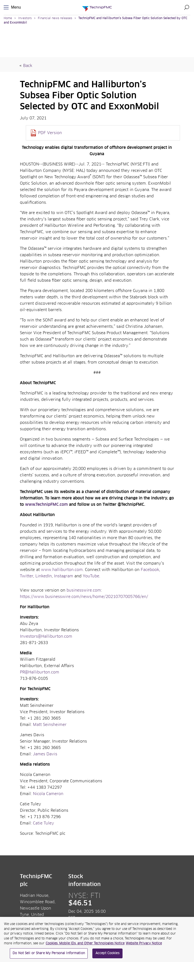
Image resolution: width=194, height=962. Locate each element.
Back (27, 66)
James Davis (45, 754)
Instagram (63, 576)
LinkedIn (43, 576)
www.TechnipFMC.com (46, 504)
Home (8, 18)
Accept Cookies (107, 955)
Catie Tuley (43, 823)
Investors (25, 18)
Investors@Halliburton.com (46, 636)
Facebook (150, 570)
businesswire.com (84, 590)
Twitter (26, 576)
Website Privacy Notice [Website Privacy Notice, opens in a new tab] (144, 945)
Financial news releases (55, 18)
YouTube (91, 576)
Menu (7, 7)
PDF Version (50, 133)
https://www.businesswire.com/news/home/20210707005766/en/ (84, 597)
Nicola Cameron (49, 794)
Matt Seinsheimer (50, 725)
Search (186, 7)
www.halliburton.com (62, 570)
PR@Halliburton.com (39, 672)
